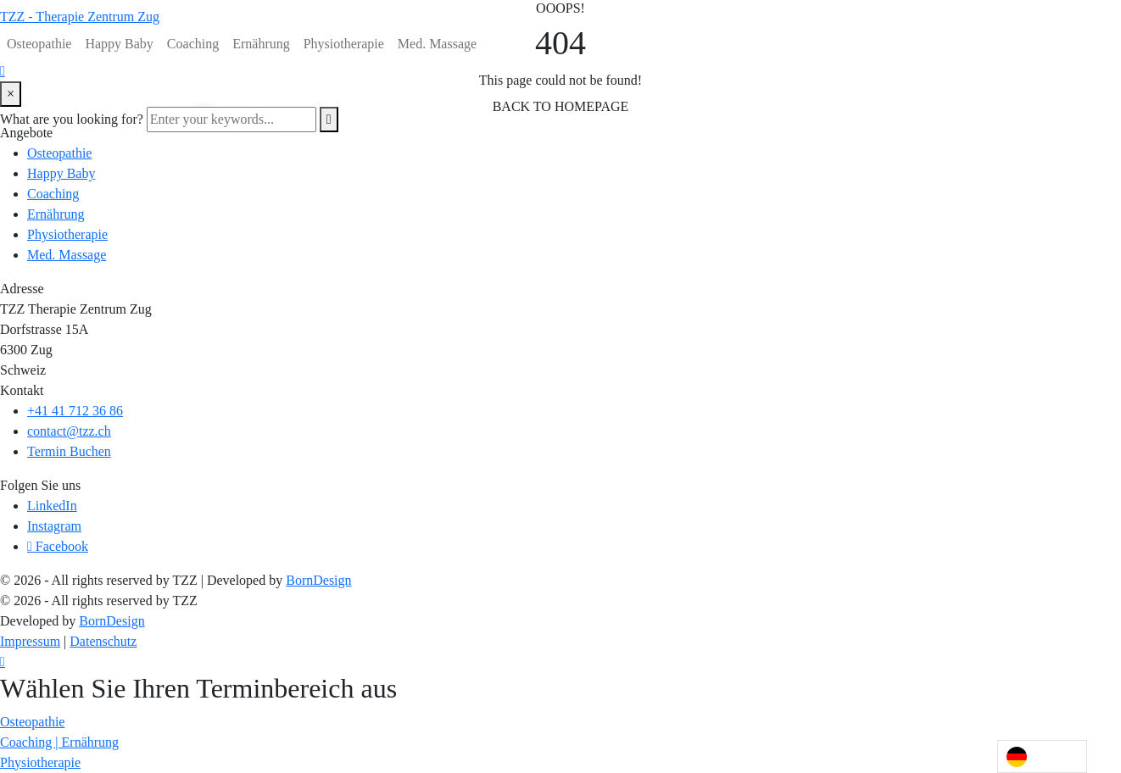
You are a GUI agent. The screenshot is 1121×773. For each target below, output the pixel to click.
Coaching (193, 43)
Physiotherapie (344, 43)
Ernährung (261, 43)
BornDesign (318, 580)
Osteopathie (39, 43)
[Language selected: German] (1042, 756)
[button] (32, 722)
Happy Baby (119, 43)
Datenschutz (103, 641)
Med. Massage (437, 43)
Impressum (30, 641)
